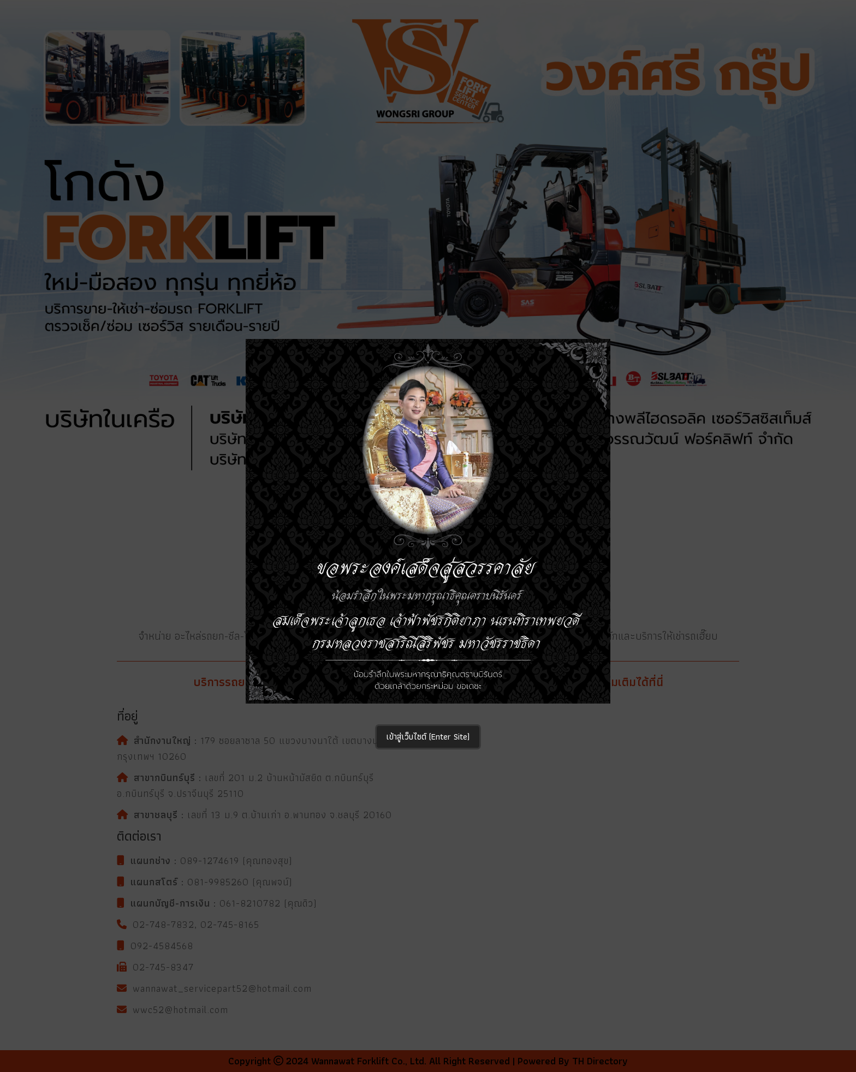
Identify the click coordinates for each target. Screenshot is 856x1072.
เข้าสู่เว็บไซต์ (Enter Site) (428, 736)
